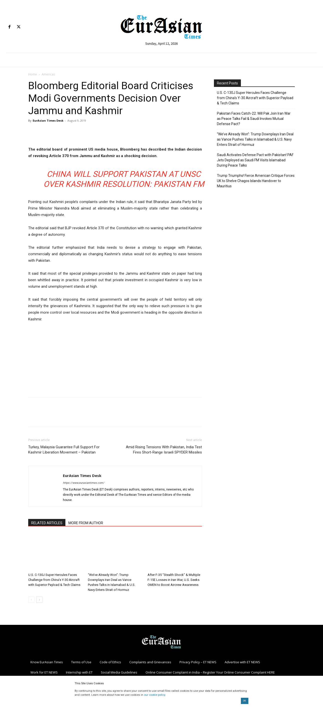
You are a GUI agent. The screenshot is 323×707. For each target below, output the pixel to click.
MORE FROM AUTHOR (85, 523)
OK (244, 701)
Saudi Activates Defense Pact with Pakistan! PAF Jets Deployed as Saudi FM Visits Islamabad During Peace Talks (255, 160)
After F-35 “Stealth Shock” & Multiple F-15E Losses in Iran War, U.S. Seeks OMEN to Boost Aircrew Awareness (174, 580)
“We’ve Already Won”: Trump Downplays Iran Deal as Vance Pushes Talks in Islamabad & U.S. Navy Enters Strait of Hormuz (255, 139)
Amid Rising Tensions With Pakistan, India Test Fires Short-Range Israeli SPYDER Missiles (164, 450)
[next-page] (39, 600)
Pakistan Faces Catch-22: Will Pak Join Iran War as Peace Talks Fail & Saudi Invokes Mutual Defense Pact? (254, 118)
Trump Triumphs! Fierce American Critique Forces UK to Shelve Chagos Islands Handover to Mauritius (256, 181)
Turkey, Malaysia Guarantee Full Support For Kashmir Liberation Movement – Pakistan (64, 450)
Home (32, 74)
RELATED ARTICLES (46, 523)
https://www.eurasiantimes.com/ (83, 482)
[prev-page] (31, 600)
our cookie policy (154, 695)
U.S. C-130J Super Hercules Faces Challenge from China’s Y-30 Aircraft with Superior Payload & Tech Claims (54, 580)
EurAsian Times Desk (48, 120)
